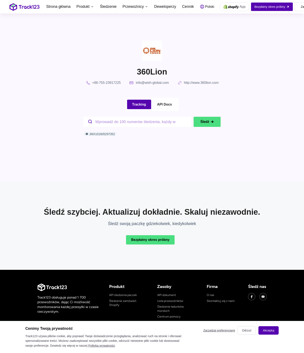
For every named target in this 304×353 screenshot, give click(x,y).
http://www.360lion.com (201, 82)
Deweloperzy (165, 6)
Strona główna (58, 6)
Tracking (139, 104)
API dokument (166, 295)
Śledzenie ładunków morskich (170, 309)
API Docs (164, 104)
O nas (210, 295)
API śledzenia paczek (123, 295)
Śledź (207, 121)
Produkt (85, 6)
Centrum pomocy (168, 316)
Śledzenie (108, 6)
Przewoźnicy (135, 6)
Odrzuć (246, 330)
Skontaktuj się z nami (221, 301)
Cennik (188, 6)
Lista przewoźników (170, 301)
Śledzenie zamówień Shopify (122, 303)
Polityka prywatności (101, 345)
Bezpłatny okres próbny (150, 240)
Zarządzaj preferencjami (219, 330)
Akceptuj (268, 330)
